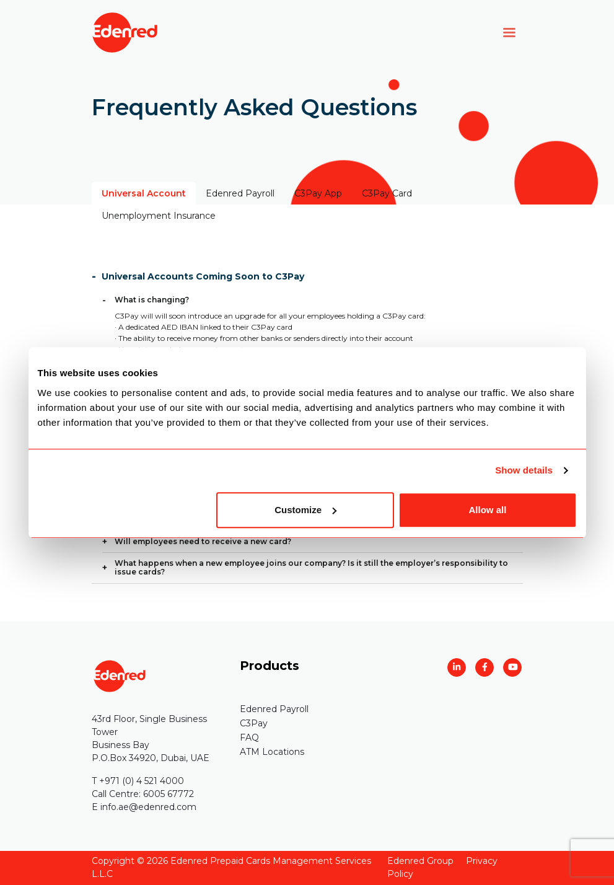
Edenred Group (420, 860)
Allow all (488, 509)
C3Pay (254, 723)
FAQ (249, 737)
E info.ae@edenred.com (144, 806)
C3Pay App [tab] (318, 193)
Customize (305, 509)
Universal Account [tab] (144, 193)
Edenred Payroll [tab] (240, 193)
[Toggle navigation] (509, 32)
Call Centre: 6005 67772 (143, 793)
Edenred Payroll (274, 709)
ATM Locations (272, 751)
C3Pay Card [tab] (387, 193)
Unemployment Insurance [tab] (159, 215)
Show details (524, 470)
